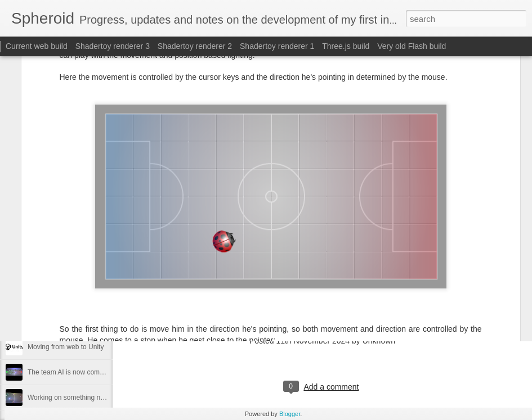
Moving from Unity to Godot (69, 322)
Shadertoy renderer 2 (195, 46)
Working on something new (68, 397)
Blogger (289, 413)
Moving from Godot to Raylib (70, 296)
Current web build (37, 46)
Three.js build (345, 46)
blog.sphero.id (229, 297)
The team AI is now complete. (72, 372)
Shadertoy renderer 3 (112, 46)
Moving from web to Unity (66, 347)
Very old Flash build (411, 46)
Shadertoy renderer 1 (277, 46)
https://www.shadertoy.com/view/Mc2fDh (290, 319)
